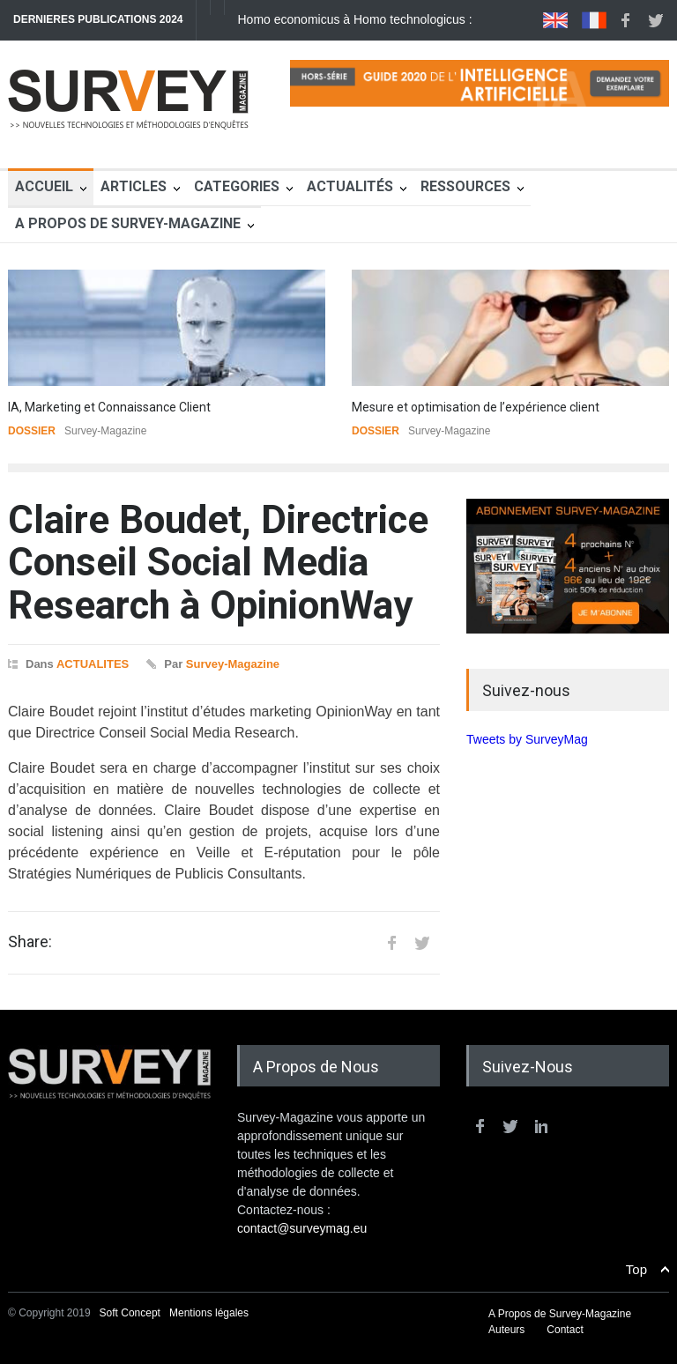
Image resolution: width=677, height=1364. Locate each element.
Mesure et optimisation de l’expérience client (475, 407)
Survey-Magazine (232, 664)
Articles (133, 186)
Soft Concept (132, 1313)
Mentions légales (209, 1313)
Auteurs (506, 1329)
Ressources (465, 186)
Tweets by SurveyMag (527, 739)
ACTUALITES (92, 664)
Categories (236, 186)
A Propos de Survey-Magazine (128, 223)
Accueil (44, 186)
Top (636, 1269)
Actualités (350, 186)
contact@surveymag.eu (302, 1228)
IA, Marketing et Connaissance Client (109, 407)
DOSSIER (32, 431)
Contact (565, 1329)
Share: (30, 942)
